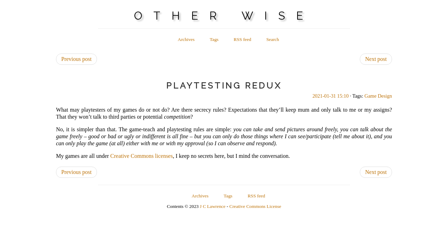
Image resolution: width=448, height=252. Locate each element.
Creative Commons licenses (141, 156)
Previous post (76, 59)
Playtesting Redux (224, 85)
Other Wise (224, 15)
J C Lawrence (212, 206)
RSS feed (242, 39)
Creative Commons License (255, 206)
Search (272, 39)
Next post (376, 59)
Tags (214, 39)
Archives (186, 39)
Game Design (378, 96)
